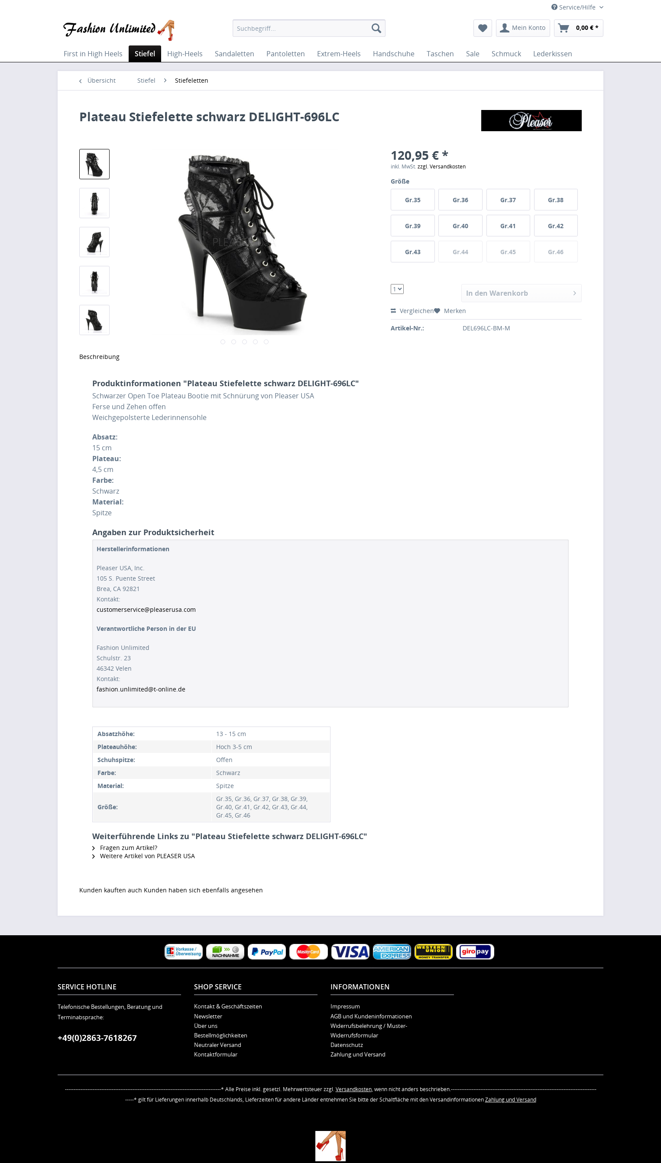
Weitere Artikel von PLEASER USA (143, 856)
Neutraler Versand (217, 1045)
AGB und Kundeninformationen (371, 1016)
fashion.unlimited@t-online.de (141, 689)
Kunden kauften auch (110, 890)
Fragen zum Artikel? (124, 847)
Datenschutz (346, 1045)
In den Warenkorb (521, 292)
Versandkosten (354, 1089)
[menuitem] (309, 28)
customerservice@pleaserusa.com (146, 609)
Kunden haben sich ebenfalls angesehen (203, 890)
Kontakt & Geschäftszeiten (228, 1006)
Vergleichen (412, 311)
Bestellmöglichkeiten (220, 1035)
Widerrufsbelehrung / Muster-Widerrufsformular (368, 1030)
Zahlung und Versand (358, 1054)
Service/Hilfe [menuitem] (574, 7)
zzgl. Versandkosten (442, 166)
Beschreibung (99, 356)
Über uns (205, 1026)
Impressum (345, 1006)
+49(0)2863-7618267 (97, 1037)
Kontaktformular (215, 1054)
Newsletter (208, 1016)
